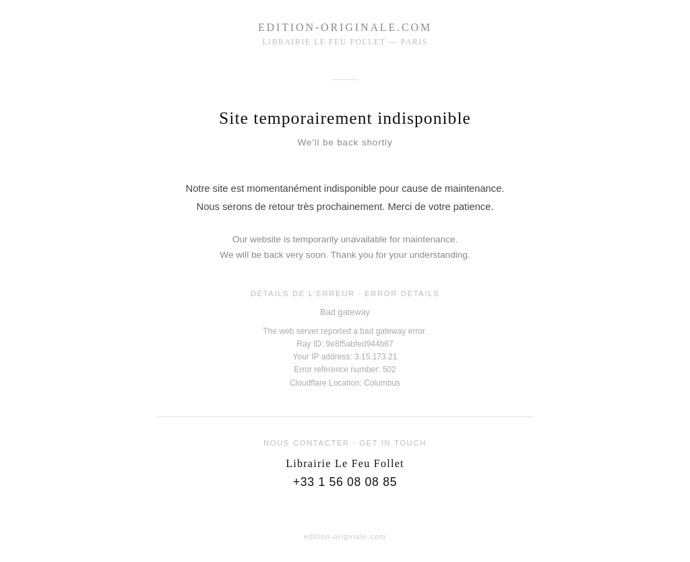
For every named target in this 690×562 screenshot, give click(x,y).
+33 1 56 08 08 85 (345, 482)
